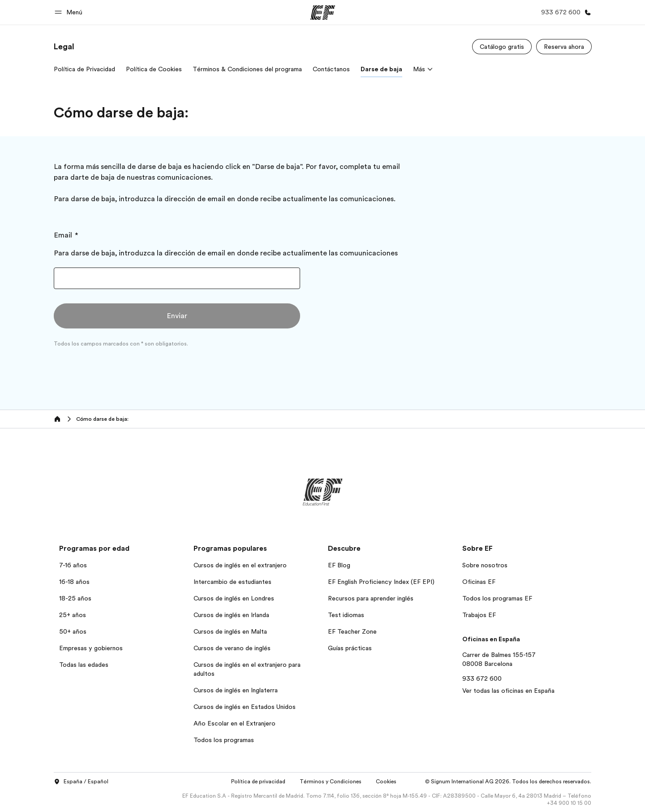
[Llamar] (564, 12)
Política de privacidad (258, 781)
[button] (70, 12)
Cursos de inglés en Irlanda (231, 614)
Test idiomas (346, 614)
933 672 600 (482, 678)
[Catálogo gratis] (502, 46)
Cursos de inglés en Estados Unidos (245, 706)
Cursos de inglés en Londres (234, 598)
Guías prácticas (350, 648)
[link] (64, 46)
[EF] (322, 12)
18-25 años (75, 598)
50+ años (72, 631)
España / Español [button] (81, 782)
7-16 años (73, 565)
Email (63, 235)
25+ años (72, 614)
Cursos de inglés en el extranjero (240, 565)
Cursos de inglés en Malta (230, 631)
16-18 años (74, 581)
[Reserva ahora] (564, 46)
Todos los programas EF (497, 598)
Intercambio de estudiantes (232, 581)
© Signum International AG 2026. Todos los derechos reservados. (508, 781)
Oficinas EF (478, 581)
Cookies (386, 781)
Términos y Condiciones (330, 781)
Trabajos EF (479, 614)
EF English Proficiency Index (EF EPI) (381, 581)
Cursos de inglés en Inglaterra (236, 690)
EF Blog (339, 565)
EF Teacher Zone (352, 631)
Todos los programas (224, 739)
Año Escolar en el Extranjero (234, 723)
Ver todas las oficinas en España (508, 690)
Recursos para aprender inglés (370, 598)
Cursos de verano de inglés (232, 648)
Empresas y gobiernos (91, 648)
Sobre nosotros (484, 565)
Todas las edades (83, 664)
